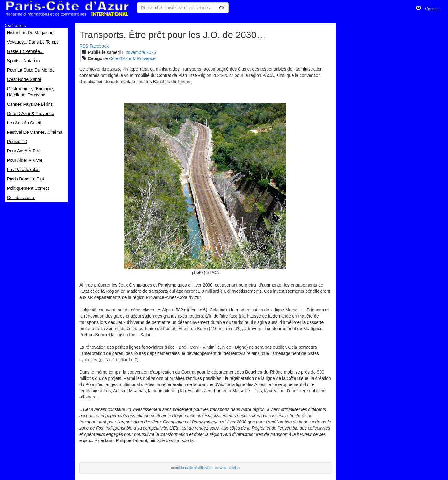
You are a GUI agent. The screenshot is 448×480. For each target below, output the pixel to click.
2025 (151, 52)
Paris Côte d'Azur (67, 8)
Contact (430, 8)
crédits (234, 468)
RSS (83, 46)
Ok (222, 7)
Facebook (99, 46)
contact (220, 468)
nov (135, 52)
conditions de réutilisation (192, 468)
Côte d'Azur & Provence (132, 58)
